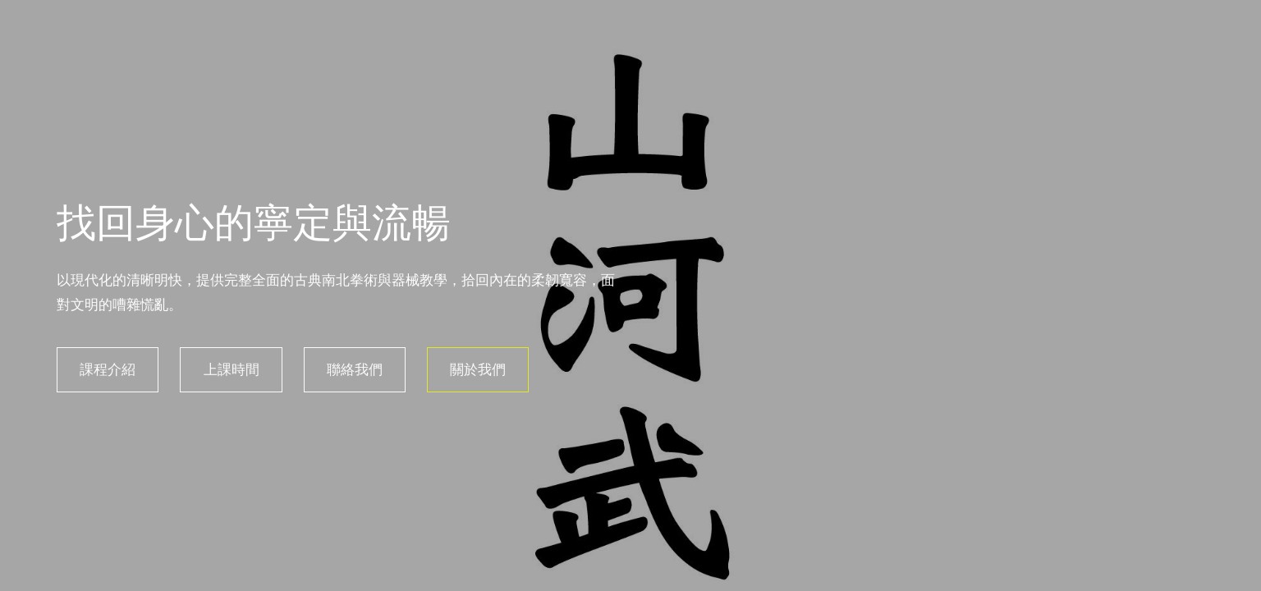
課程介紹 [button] (105, 369)
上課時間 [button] (228, 369)
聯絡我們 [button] (351, 369)
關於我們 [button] (475, 369)
